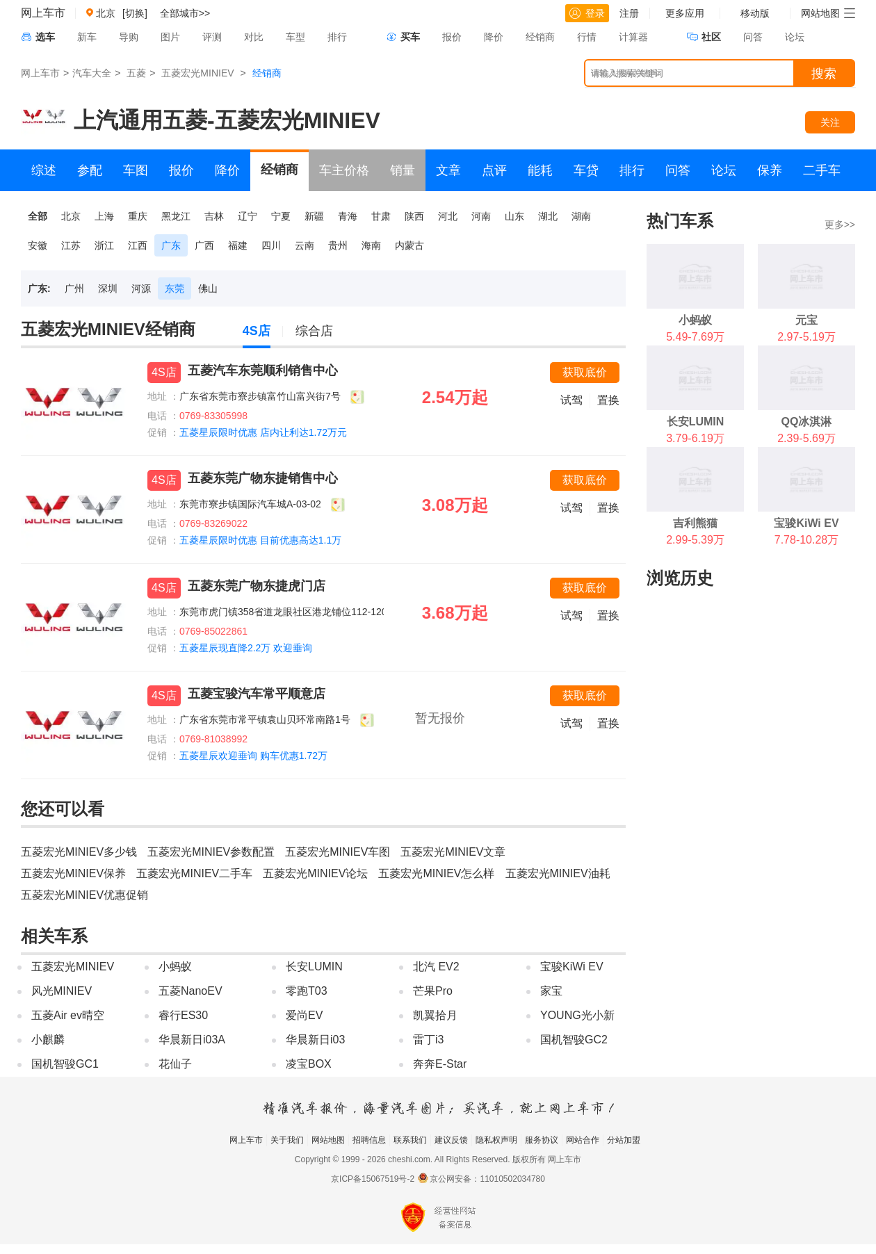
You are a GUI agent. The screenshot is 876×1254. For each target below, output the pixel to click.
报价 (452, 36)
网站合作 (582, 1140)
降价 (493, 36)
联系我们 (410, 1140)
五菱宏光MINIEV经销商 (108, 329)
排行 (337, 36)
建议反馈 (451, 1140)
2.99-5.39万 (695, 540)
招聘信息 (369, 1140)
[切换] (134, 13)
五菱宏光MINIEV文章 (452, 852)
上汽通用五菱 (140, 120)
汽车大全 (91, 73)
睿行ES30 (183, 1015)
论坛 (794, 36)
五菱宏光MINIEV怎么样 (436, 873)
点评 (494, 170)
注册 (629, 13)
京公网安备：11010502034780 (487, 1179)
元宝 (806, 320)
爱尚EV (304, 1015)
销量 (402, 170)
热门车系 (680, 220)
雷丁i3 (428, 1039)
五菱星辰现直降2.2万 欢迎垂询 (245, 647)
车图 (135, 170)
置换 (608, 400)
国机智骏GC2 (574, 1039)
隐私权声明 (496, 1140)
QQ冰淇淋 (806, 421)
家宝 (551, 991)
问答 (753, 36)
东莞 (174, 288)
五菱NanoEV (190, 991)
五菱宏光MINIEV (197, 73)
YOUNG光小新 (577, 1015)
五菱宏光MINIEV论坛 (315, 873)
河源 (141, 288)
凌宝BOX (309, 1064)
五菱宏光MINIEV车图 (337, 852)
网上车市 (43, 13)
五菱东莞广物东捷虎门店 (256, 586)
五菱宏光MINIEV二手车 (194, 873)
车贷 (586, 170)
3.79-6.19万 (695, 438)
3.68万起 (455, 612)
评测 (212, 36)
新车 (87, 36)
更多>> (840, 224)
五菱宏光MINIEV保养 (73, 873)
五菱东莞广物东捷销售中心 (263, 478)
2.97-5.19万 (806, 337)
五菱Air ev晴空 (67, 1015)
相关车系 (54, 936)
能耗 (540, 170)
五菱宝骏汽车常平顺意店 (256, 694)
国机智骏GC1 (65, 1064)
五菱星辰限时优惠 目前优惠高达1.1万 (260, 540)
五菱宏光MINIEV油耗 (557, 873)
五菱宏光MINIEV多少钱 (79, 852)
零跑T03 (306, 991)
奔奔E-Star (440, 1064)
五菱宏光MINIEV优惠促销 (84, 895)
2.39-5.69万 (806, 438)
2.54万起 (455, 397)
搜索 (823, 74)
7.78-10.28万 (806, 540)
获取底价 (584, 372)
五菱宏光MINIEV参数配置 (211, 852)
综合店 (314, 331)
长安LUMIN (314, 966)
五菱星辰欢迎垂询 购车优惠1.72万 (253, 755)
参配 (89, 170)
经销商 (540, 36)
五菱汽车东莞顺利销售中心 (263, 370)
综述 (43, 170)
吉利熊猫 (695, 523)
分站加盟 (623, 1140)
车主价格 (344, 170)
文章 (448, 170)
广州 (74, 288)
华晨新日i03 (315, 1039)
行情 (587, 36)
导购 (128, 36)
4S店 (256, 331)
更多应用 (684, 13)
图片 (170, 36)
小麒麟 (48, 1039)
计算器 (633, 36)
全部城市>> (185, 13)
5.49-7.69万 (695, 337)
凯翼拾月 (435, 1015)
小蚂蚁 (175, 966)
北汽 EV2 (436, 966)
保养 (769, 170)
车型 (295, 36)
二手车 (822, 170)
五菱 (136, 73)
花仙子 (175, 1064)
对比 (253, 36)
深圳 (107, 288)
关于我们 (287, 1140)
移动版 (755, 13)
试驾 (571, 400)
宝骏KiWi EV (571, 966)
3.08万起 (455, 505)
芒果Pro (433, 991)
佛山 (208, 288)
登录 (587, 13)
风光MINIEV (61, 991)
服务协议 (541, 1140)
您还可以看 (62, 808)
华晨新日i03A (192, 1039)
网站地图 (328, 1140)
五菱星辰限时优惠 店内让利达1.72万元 (263, 432)
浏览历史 (680, 578)
